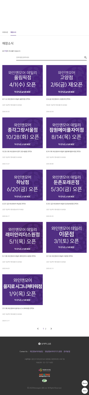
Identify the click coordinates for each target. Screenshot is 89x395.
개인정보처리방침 (36, 351)
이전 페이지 (38, 329)
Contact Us (23, 351)
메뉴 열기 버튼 (85, 3)
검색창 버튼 (81, 3)
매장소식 (13, 32)
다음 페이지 (51, 329)
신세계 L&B (11, 3)
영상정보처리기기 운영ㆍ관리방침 (57, 351)
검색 (85, 57)
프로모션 (5, 32)
